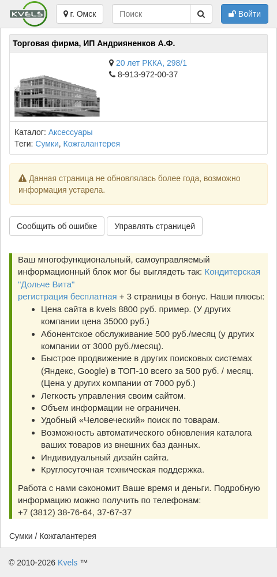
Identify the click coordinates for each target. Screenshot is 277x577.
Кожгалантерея (92, 143)
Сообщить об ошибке (57, 226)
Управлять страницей (154, 226)
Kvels (67, 562)
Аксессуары (70, 132)
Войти (245, 13)
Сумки (47, 143)
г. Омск (79, 13)
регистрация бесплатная (67, 296)
